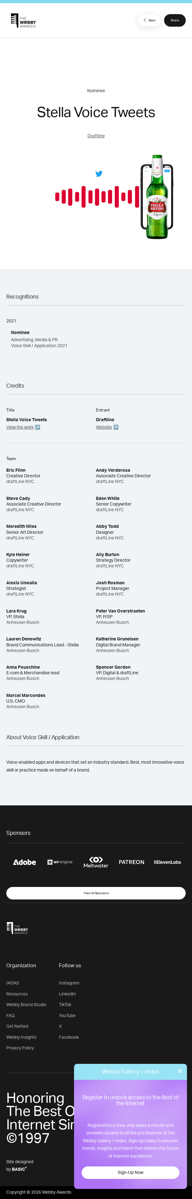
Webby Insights (21, 1037)
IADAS (12, 983)
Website (104, 427)
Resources (17, 994)
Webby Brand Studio (26, 1005)
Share (175, 20)
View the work (20, 427)
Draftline (96, 136)
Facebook (69, 1037)
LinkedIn (67, 994)
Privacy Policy (20, 1048)
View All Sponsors (96, 893)
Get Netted (17, 1026)
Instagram (69, 983)
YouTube (67, 1016)
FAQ (10, 1016)
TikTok (65, 1005)
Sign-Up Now (130, 1172)
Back (149, 20)
